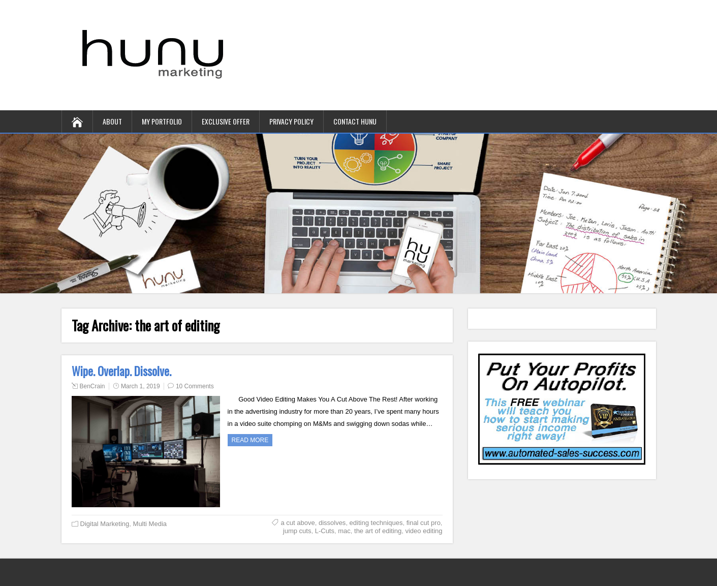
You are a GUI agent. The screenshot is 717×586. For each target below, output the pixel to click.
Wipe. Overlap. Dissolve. (121, 371)
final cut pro (424, 523)
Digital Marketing (105, 524)
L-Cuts (324, 531)
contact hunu (355, 121)
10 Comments (195, 386)
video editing (423, 531)
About (112, 121)
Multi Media (150, 524)
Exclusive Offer (226, 121)
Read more (250, 440)
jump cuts (297, 531)
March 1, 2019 (140, 386)
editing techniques (376, 523)
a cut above (297, 523)
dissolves (332, 523)
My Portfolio (162, 121)
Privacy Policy (291, 121)
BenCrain (92, 386)
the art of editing (377, 531)
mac (344, 531)
